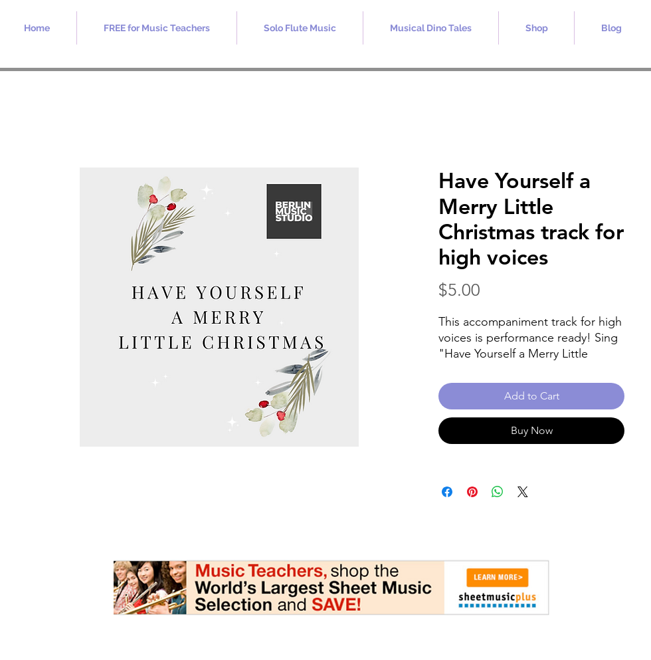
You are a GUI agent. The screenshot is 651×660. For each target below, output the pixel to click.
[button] (156, 28)
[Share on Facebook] (447, 492)
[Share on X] (523, 492)
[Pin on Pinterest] (472, 492)
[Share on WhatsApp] (498, 492)
